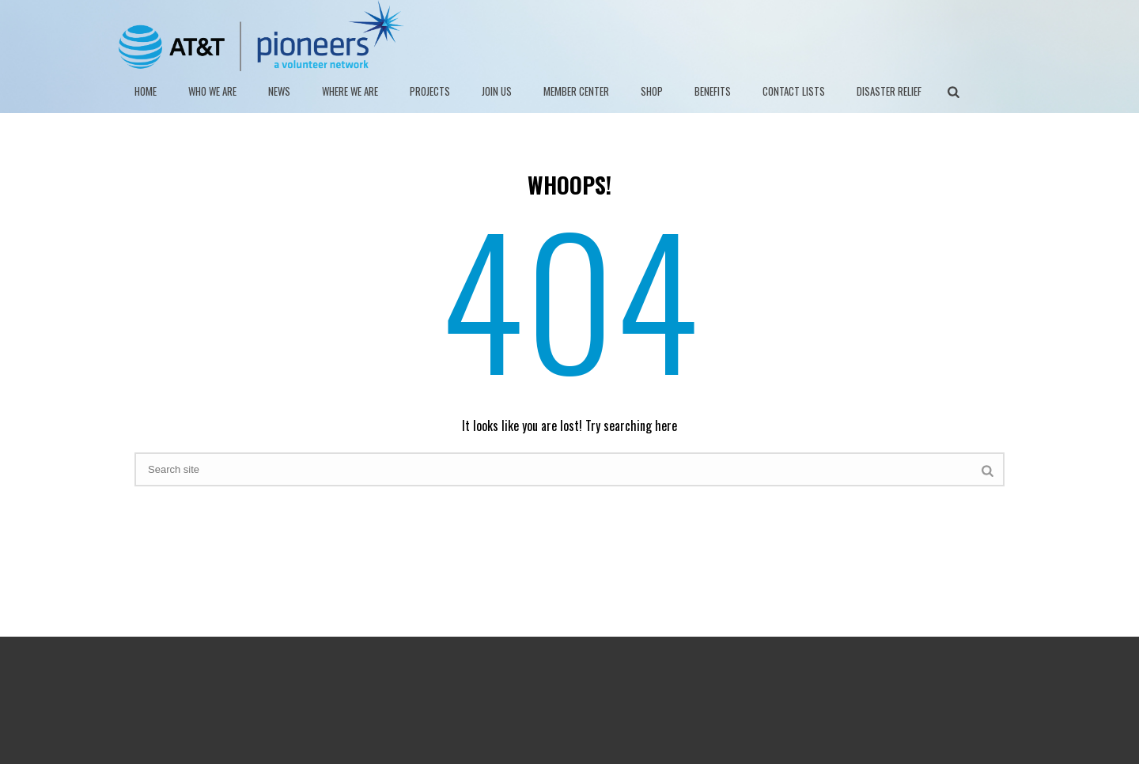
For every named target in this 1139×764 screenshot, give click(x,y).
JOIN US (497, 91)
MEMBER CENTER (576, 91)
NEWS (279, 91)
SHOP (652, 91)
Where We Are (350, 91)
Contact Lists (793, 91)
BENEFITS (712, 91)
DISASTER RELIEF (889, 91)
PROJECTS (430, 91)
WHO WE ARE (212, 91)
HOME (145, 91)
